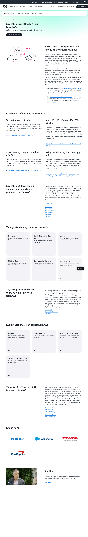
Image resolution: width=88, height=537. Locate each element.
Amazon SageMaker (50, 415)
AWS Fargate (48, 207)
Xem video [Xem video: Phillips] (48, 482)
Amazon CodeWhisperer (51, 413)
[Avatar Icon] (84, 2)
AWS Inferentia (49, 411)
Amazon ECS (48, 203)
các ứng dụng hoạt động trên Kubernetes (61, 97)
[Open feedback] (86, 268)
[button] (14, 6)
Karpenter (47, 313)
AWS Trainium (49, 409)
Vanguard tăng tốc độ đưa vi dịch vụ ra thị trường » (20, 135)
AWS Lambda (48, 208)
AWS (7, 19)
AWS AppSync (49, 212)
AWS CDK (47, 216)
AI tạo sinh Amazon (50, 416)
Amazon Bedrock (49, 407)
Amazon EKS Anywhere (51, 312)
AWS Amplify (48, 214)
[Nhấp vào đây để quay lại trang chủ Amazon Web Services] (5, 7)
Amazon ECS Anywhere (51, 205)
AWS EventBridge (49, 210)
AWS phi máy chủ (68, 88)
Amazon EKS (48, 310)
